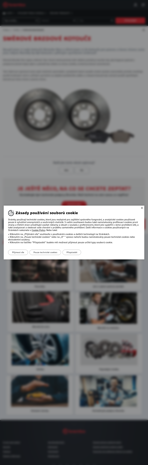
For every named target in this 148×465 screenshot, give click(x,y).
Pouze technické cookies (47, 252)
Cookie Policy (38, 230)
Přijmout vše (19, 252)
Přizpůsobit (75, 252)
